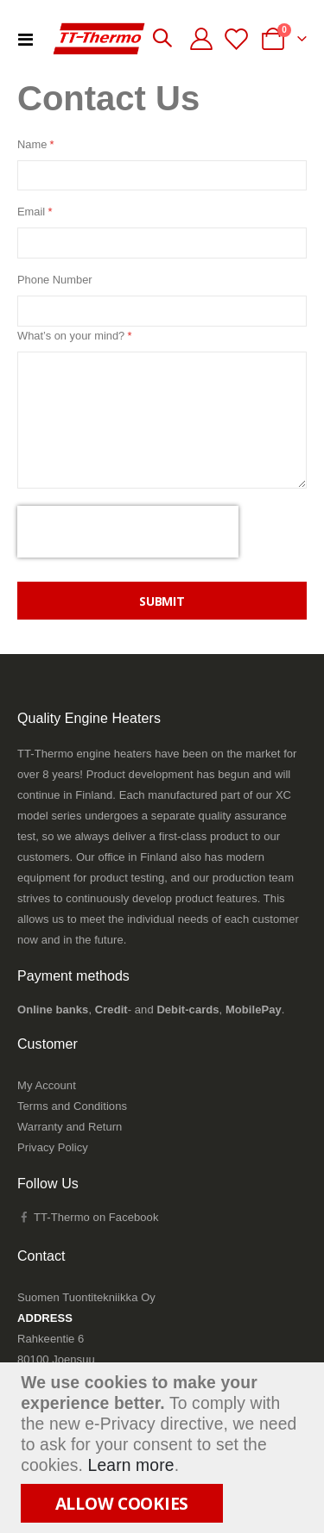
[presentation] (127, 532)
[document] (164, 1448)
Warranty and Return (69, 1126)
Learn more (131, 1465)
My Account (46, 1085)
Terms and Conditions (72, 1106)
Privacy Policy (52, 1147)
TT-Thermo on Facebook (87, 1217)
